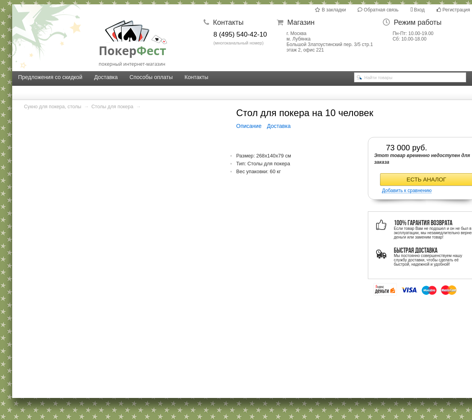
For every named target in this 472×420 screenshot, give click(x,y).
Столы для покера (113, 106)
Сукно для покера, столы (52, 106)
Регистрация (453, 10)
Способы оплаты (151, 77)
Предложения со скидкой (50, 77)
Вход (417, 10)
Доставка (106, 77)
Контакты (196, 77)
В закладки (330, 10)
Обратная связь (378, 10)
